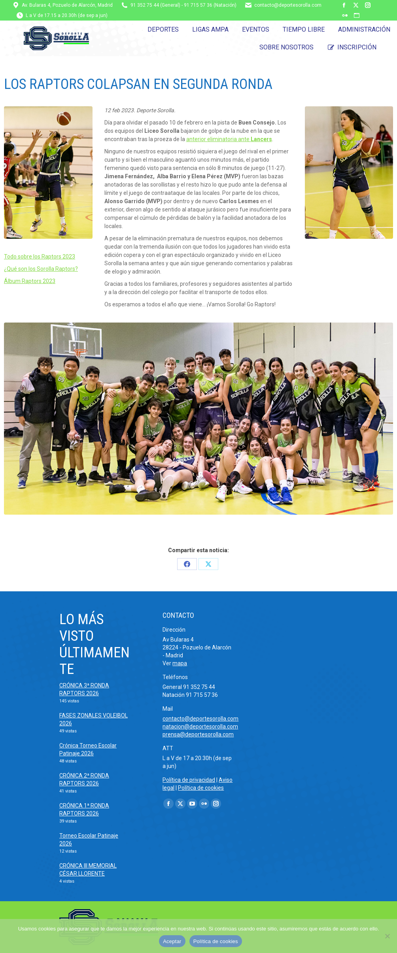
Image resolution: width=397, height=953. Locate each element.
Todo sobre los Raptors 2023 (39, 256)
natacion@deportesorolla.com (200, 726)
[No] (387, 936)
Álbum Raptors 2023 (29, 281)
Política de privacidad (189, 780)
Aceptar (172, 941)
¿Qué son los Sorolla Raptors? (41, 269)
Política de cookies (201, 788)
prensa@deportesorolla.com (198, 734)
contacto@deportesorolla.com (287, 5)
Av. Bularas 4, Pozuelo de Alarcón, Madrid (67, 5)
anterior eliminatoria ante (229, 139)
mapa (179, 663)
